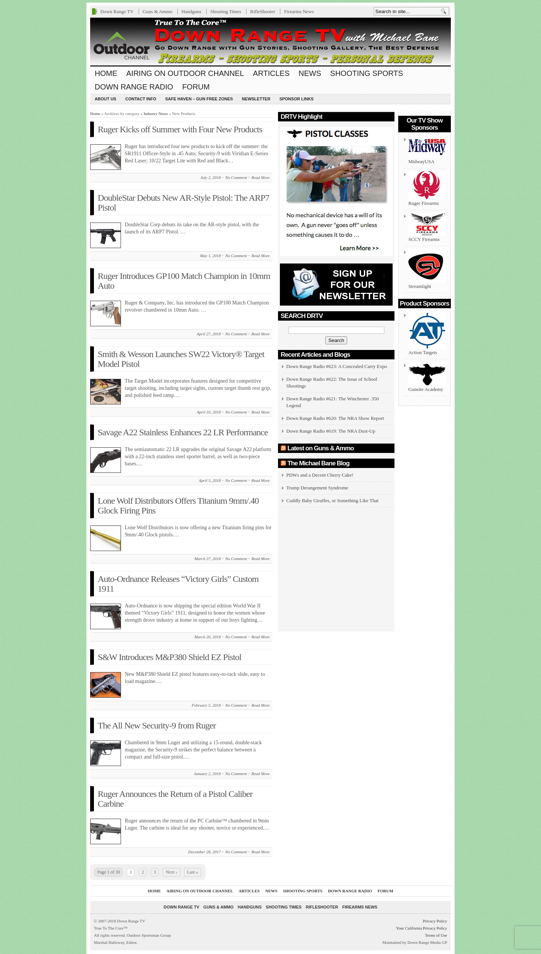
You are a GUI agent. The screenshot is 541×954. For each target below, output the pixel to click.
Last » (192, 872)
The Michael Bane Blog (318, 463)
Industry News (156, 113)
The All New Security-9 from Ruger (157, 725)
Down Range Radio (134, 87)
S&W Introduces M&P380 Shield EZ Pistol (169, 657)
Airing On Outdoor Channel (185, 73)
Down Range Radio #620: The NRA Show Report (335, 418)
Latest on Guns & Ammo (320, 448)
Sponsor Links (297, 99)
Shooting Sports (366, 73)
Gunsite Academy (427, 377)
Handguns (191, 11)
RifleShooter (262, 11)
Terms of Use (436, 935)
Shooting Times (225, 11)
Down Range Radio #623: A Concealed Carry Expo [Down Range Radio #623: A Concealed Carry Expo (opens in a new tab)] (336, 366)
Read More (260, 177)
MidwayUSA (427, 150)
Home (106, 73)
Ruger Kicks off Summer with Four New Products (180, 129)
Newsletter (256, 99)
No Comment (236, 177)
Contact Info (140, 99)
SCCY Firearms (427, 227)
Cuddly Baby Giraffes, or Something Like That (332, 500)
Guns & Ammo (157, 11)
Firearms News (299, 11)
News (310, 73)
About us (105, 99)
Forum (196, 87)
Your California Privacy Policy (421, 928)
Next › (171, 872)
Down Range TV (117, 11)
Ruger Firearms (427, 188)
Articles (271, 73)
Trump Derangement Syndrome (317, 488)
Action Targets (427, 333)
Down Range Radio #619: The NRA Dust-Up (330, 431)
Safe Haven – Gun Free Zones (199, 99)
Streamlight (427, 269)
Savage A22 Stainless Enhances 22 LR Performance (183, 432)
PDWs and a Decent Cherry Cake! (320, 475)
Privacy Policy (435, 921)
